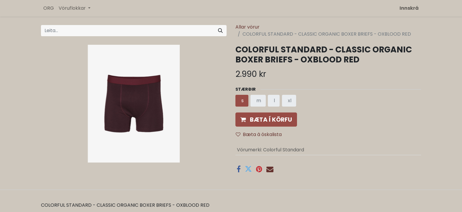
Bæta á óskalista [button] (259, 134)
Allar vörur (247, 27)
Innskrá (409, 8)
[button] (266, 119)
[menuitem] (48, 8)
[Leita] (220, 30)
